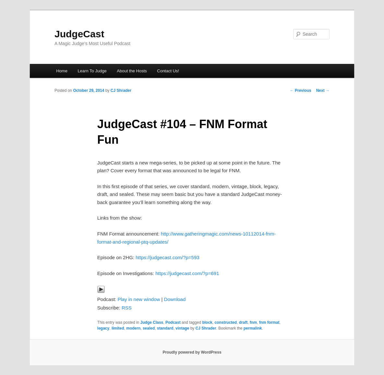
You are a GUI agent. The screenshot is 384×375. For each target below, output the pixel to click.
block (207, 322)
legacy (103, 328)
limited (118, 328)
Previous (300, 90)
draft (243, 322)
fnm (253, 322)
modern (133, 328)
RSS (127, 307)
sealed (149, 328)
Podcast (173, 322)
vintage (182, 328)
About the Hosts (132, 70)
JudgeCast (79, 34)
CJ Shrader (121, 90)
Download (175, 299)
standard (165, 328)
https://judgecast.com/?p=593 (167, 257)
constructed (225, 322)
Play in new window (138, 299)
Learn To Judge (92, 70)
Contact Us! (168, 70)
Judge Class (151, 322)
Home (61, 70)
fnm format (269, 322)
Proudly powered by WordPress (191, 352)
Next (323, 90)
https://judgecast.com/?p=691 (187, 273)
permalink (253, 328)
